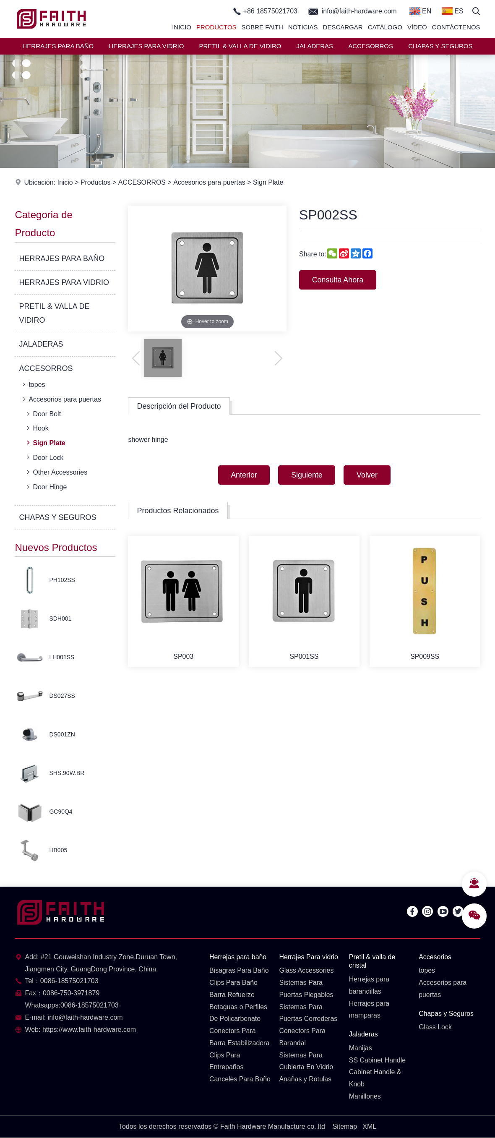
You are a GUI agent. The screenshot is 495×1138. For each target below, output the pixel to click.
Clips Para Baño (233, 982)
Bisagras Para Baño (239, 970)
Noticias (303, 27)
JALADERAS (315, 46)
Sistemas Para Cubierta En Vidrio (306, 1061)
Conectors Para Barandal (302, 1037)
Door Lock (44, 457)
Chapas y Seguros (446, 1013)
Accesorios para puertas (209, 182)
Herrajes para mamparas (369, 1009)
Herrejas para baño (238, 957)
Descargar (343, 27)
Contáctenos (456, 27)
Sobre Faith (262, 27)
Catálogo (385, 27)
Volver (367, 475)
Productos (216, 27)
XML (369, 1126)
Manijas (360, 1048)
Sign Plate (268, 182)
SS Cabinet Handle (377, 1060)
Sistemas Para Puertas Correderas (308, 1013)
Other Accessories (56, 472)
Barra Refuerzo (232, 994)
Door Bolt (43, 414)
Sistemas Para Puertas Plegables (306, 988)
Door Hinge (46, 487)
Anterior (243, 475)
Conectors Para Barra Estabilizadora (239, 1037)
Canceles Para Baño (231, 1085)
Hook (36, 428)
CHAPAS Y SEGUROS (440, 46)
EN (420, 11)
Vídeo (417, 27)
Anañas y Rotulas (305, 1079)
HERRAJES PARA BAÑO (58, 46)
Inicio (181, 27)
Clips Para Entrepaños (226, 1061)
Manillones (365, 1096)
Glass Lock (435, 1027)
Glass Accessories (306, 970)
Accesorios (435, 957)
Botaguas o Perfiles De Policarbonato (238, 1013)
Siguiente (307, 475)
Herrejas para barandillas (369, 985)
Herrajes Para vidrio (308, 957)
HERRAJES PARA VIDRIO (146, 46)
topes (33, 384)
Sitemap (344, 1126)
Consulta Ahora (338, 280)
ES (453, 11)
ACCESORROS (370, 46)
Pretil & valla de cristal (372, 961)
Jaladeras (363, 1034)
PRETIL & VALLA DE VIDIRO (240, 46)
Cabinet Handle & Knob (375, 1078)
